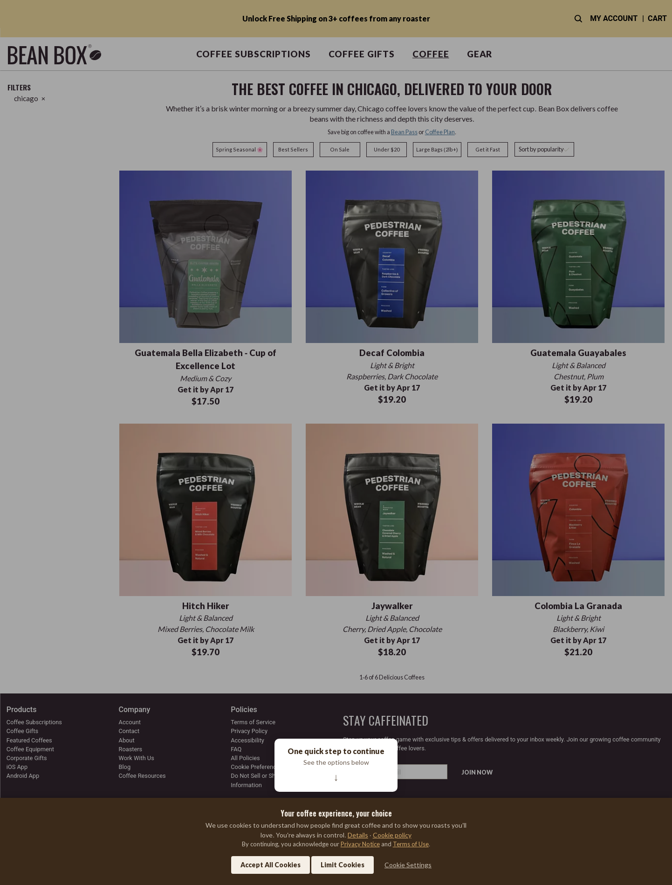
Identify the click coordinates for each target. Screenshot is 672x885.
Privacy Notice (360, 844)
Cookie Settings (408, 865)
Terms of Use (411, 844)
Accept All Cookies (270, 865)
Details (358, 835)
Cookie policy (392, 835)
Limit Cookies (342, 865)
